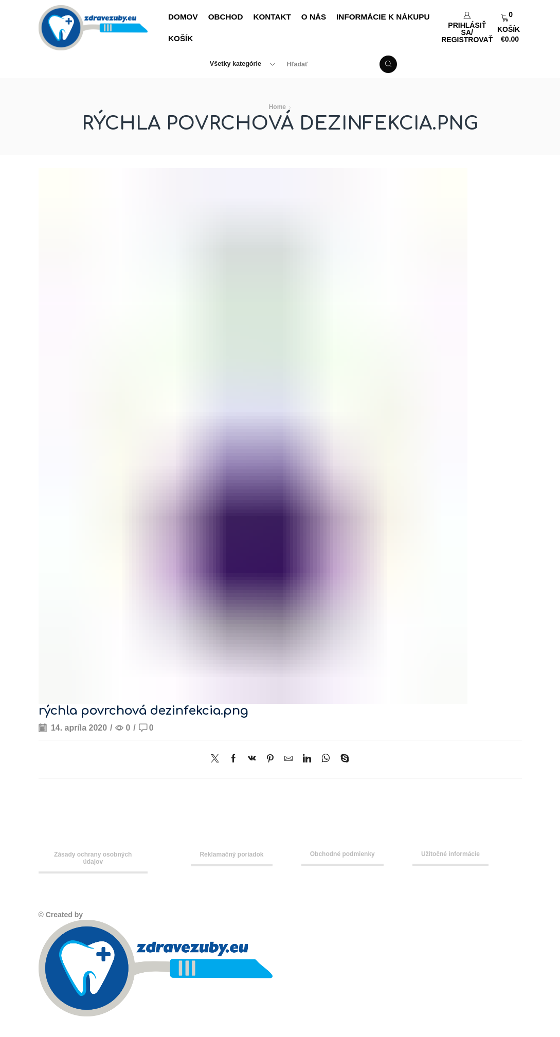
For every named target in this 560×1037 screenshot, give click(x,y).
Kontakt (272, 16)
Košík (180, 38)
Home (277, 107)
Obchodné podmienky (342, 854)
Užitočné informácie (450, 854)
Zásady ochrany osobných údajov (93, 858)
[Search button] (388, 64)
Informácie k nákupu (382, 16)
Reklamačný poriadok (231, 854)
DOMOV (183, 16)
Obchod (225, 16)
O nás (313, 16)
